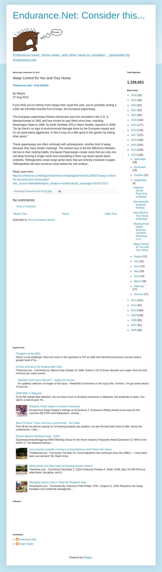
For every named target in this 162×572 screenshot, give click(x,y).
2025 (134, 95)
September (140, 180)
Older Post (111, 213)
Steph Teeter (26, 544)
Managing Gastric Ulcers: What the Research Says (57, 482)
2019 (134, 125)
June (137, 266)
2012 (134, 300)
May (137, 271)
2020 (134, 120)
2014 (134, 149)
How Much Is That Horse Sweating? (140, 215)
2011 (134, 305)
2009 (134, 315)
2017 (134, 135)
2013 (134, 155)
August (138, 256)
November (140, 167)
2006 (134, 330)
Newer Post (20, 213)
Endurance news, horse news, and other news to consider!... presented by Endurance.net (71, 55)
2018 (134, 130)
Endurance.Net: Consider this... (79, 15)
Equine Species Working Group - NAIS (38, 436)
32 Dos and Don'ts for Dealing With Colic (39, 366)
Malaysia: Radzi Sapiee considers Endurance (54, 406)
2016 (134, 140)
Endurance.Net (27, 539)
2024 (134, 100)
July (136, 261)
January (139, 294)
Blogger (87, 557)
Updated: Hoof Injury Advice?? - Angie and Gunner (46, 380)
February (139, 286)
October (139, 175)
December (140, 159)
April (137, 276)
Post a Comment (26, 206)
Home (65, 213)
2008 (134, 320)
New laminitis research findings (140, 204)
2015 (134, 145)
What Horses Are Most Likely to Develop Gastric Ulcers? (61, 466)
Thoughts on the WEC (28, 353)
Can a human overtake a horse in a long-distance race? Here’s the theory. (70, 449)
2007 (134, 325)
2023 (134, 105)
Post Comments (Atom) (41, 219)
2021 (134, 115)
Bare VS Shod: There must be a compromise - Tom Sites (48, 423)
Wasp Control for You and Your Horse (141, 247)
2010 (134, 310)
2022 (134, 110)
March (138, 281)
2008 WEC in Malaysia (29, 393)
